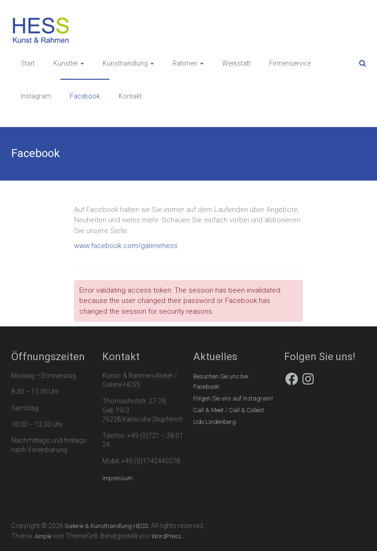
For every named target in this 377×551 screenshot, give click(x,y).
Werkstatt (236, 63)
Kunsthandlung (125, 63)
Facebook (85, 96)
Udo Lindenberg (214, 421)
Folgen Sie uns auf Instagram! (233, 398)
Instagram (36, 96)
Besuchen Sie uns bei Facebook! (221, 381)
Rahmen (185, 63)
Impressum (117, 478)
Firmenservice (290, 63)
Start (28, 63)
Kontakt (130, 96)
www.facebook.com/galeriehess (126, 246)
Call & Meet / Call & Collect (228, 410)
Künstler (65, 63)
